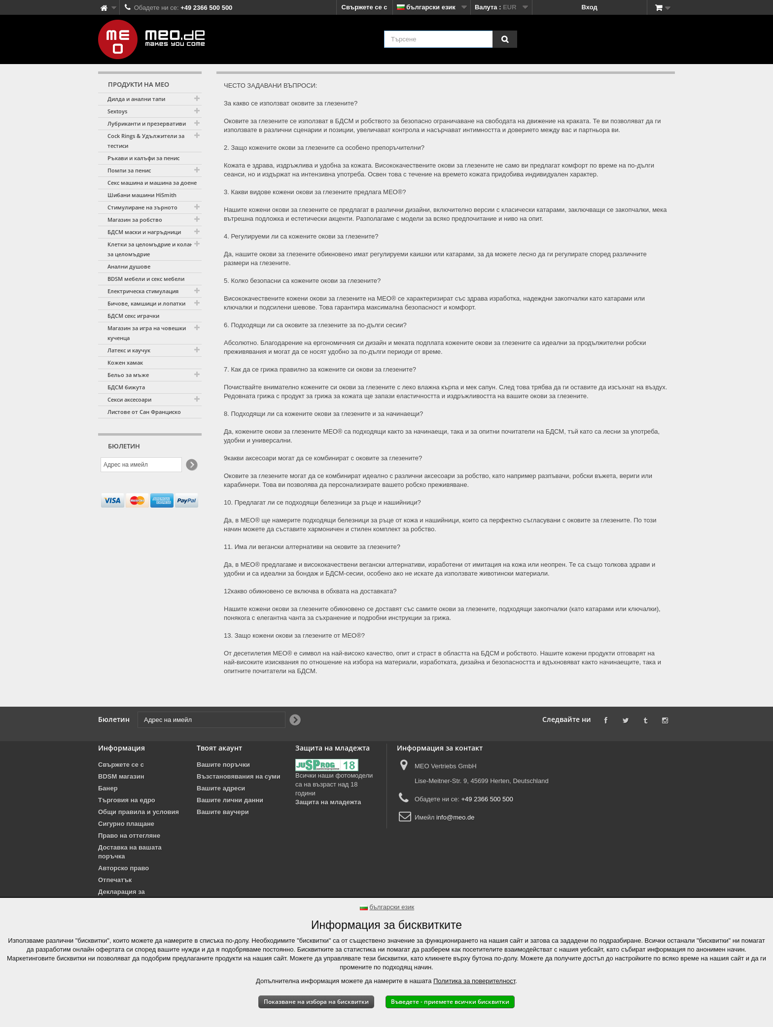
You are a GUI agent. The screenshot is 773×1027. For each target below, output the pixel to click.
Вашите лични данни (230, 800)
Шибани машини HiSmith (141, 195)
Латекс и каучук (128, 350)
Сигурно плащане (126, 823)
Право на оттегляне (129, 835)
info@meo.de (455, 817)
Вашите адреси (221, 788)
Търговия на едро (126, 800)
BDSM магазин (121, 776)
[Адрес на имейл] (141, 464)
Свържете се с (364, 7)
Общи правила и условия (138, 812)
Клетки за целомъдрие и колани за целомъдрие (152, 249)
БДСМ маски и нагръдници (144, 232)
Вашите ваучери (223, 812)
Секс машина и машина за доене (152, 182)
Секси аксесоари (129, 399)
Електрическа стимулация (142, 291)
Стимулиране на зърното (142, 207)
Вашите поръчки (223, 764)
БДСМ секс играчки (133, 315)
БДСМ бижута (126, 387)
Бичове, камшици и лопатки (146, 303)
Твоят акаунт (219, 748)
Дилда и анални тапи (136, 99)
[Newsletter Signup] (191, 465)
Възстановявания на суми (239, 776)
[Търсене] (504, 39)
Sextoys (117, 111)
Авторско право (123, 868)
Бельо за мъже (128, 374)
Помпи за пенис (129, 170)
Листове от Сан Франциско (144, 411)
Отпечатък (115, 880)
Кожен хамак (125, 362)
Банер (108, 788)
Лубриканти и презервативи (146, 123)
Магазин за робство (134, 219)
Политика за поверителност (474, 981)
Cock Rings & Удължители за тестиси (145, 140)
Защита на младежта (328, 802)
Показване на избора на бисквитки (316, 1001)
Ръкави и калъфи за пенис (143, 158)
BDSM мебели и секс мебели (145, 278)
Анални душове (128, 266)
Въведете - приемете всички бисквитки (450, 1001)
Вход (589, 7)
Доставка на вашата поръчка (130, 852)
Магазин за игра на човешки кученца (146, 333)
